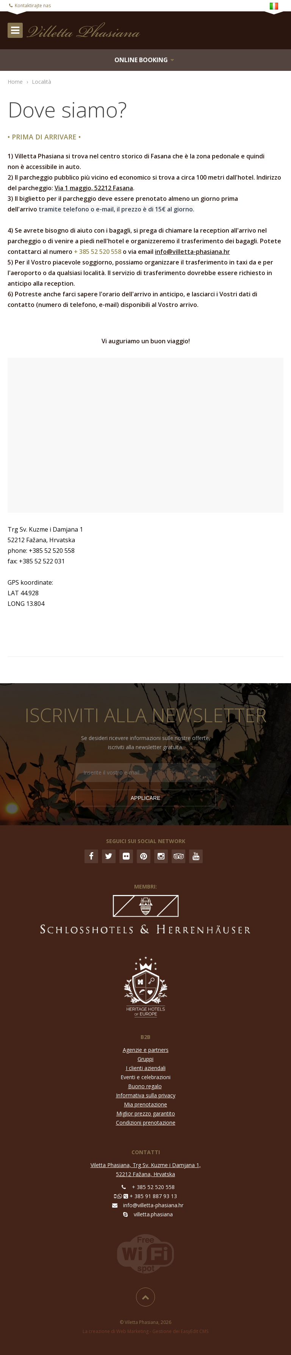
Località (41, 81)
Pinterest (143, 856)
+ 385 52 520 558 (153, 1187)
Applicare (146, 798)
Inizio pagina (145, 1297)
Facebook (91, 856)
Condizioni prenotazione (145, 1122)
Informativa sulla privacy (145, 1095)
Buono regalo (145, 1086)
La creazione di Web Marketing (116, 1331)
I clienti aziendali (146, 1068)
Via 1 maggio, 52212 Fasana (94, 188)
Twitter (109, 856)
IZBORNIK (15, 30)
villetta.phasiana (153, 1214)
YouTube (196, 856)
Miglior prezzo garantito (145, 1113)
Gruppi (145, 1058)
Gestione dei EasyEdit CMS (180, 1331)
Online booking (141, 60)
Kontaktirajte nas (33, 5)
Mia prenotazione (145, 1104)
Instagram (161, 856)
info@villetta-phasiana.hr (192, 251)
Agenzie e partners (146, 1049)
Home (15, 81)
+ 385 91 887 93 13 (153, 1196)
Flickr (126, 856)
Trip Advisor (178, 856)
